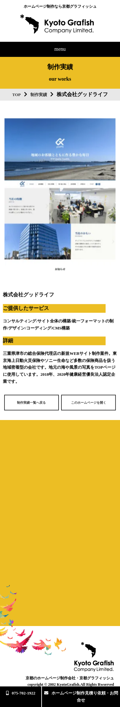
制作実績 (38, 94)
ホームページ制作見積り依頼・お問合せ (81, 697)
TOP (16, 94)
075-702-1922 (21, 693)
